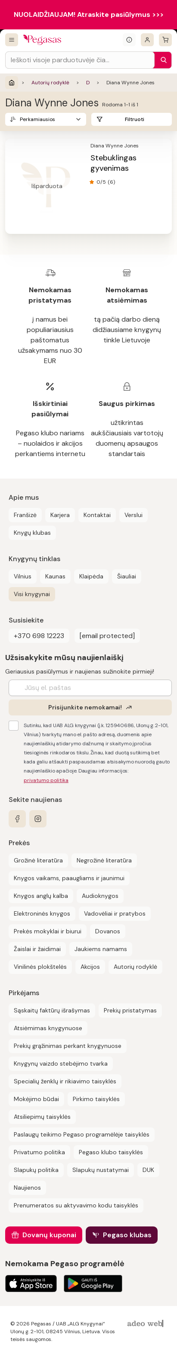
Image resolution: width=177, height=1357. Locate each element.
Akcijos (90, 967)
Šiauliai (126, 576)
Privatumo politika (39, 1152)
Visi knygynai (32, 594)
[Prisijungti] (147, 39)
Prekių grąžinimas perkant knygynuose (67, 1046)
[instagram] (38, 818)
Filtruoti (134, 119)
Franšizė (25, 515)
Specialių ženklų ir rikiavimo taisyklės (65, 1081)
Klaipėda (91, 576)
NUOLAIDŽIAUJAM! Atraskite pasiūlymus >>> (89, 14)
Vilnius (22, 576)
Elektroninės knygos (42, 913)
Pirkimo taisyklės (96, 1099)
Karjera (60, 515)
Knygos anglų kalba (41, 896)
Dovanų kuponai (49, 1234)
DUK (148, 1170)
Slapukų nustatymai (100, 1170)
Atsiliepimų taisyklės (42, 1117)
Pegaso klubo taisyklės (111, 1152)
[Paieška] (161, 60)
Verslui (133, 515)
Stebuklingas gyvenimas (113, 163)
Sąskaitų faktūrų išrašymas (52, 1010)
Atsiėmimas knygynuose (48, 1028)
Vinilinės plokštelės (40, 967)
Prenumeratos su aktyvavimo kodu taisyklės (76, 1205)
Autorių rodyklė (50, 82)
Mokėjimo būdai (36, 1099)
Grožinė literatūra (38, 860)
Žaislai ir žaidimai (37, 949)
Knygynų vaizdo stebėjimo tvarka (61, 1063)
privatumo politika (46, 780)
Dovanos (107, 931)
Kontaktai (97, 515)
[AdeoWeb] (146, 1324)
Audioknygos (100, 896)
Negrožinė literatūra (104, 860)
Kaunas (55, 576)
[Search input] (80, 60)
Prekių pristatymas (130, 1010)
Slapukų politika (36, 1170)
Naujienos (27, 1187)
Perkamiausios (37, 119)
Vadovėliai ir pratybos (115, 913)
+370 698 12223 (39, 635)
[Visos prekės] (11, 39)
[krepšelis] (165, 39)
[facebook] (17, 818)
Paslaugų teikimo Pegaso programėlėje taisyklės (81, 1134)
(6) (111, 182)
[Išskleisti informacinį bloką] (129, 39)
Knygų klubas (32, 532)
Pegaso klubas (127, 1234)
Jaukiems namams (101, 949)
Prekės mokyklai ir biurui (47, 931)
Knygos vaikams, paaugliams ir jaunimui (69, 878)
